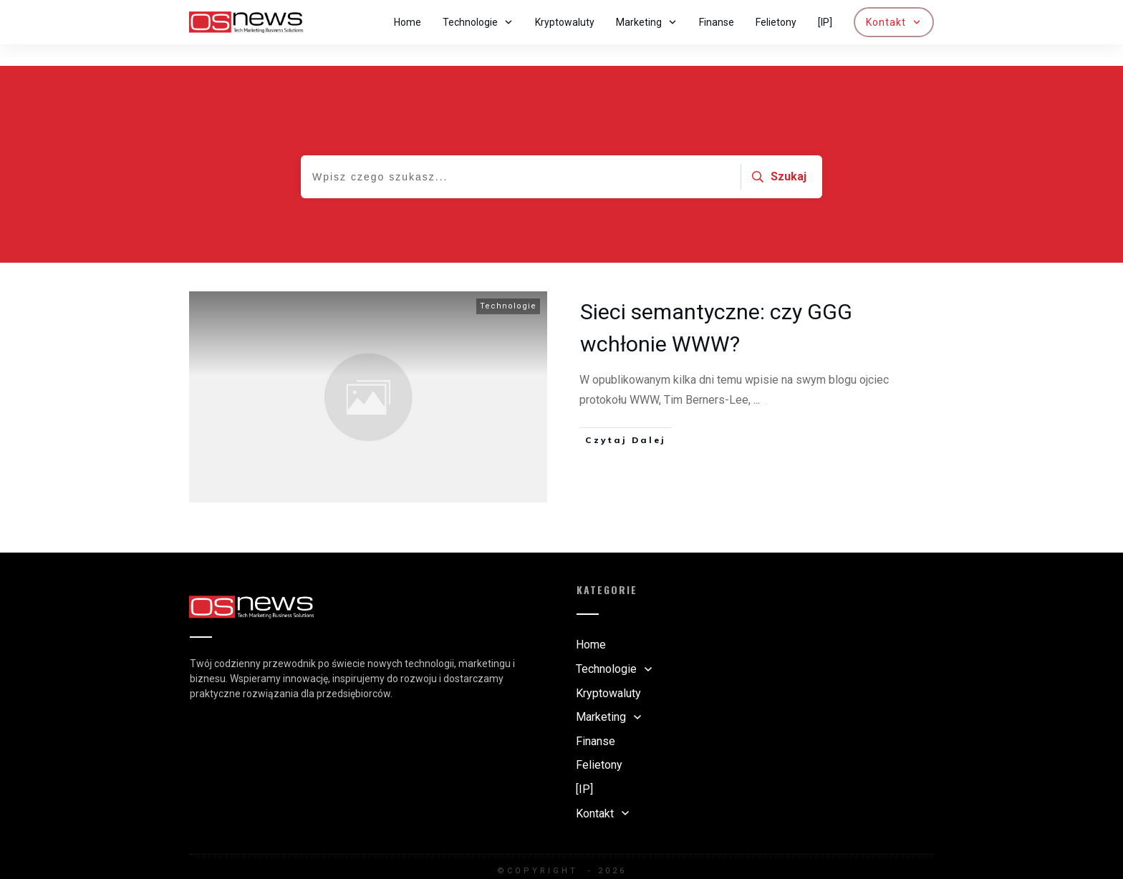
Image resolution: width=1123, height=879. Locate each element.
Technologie (508, 284)
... (756, 378)
